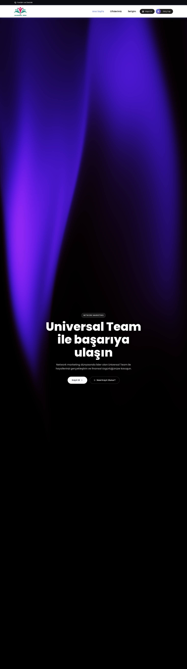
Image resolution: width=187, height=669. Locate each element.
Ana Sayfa (98, 11)
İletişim (132, 11)
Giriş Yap (163, 11)
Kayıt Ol (147, 11)
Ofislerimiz (116, 11)
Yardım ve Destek (23, 2)
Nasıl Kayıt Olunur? (104, 380)
